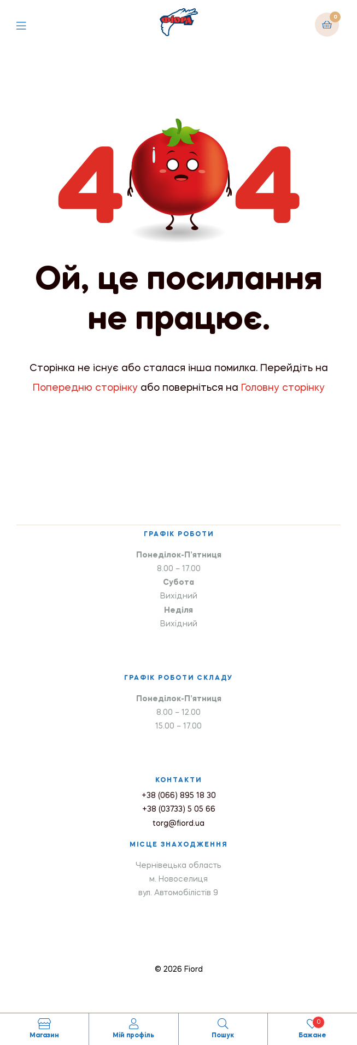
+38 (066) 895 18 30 (179, 796)
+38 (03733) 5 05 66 (178, 809)
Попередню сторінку (85, 388)
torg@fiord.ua (178, 823)
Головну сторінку (283, 388)
